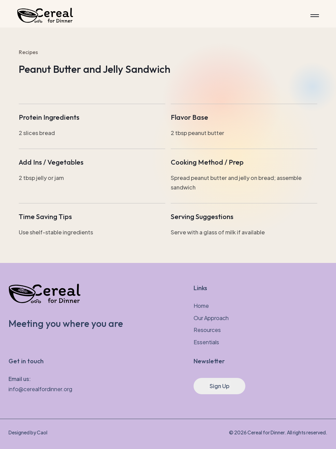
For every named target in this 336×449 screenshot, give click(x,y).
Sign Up (219, 385)
